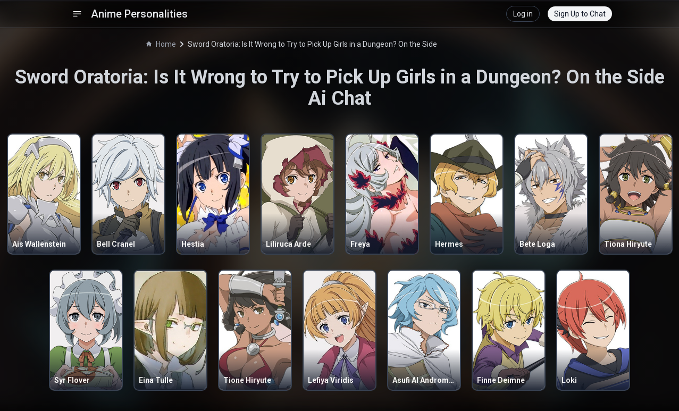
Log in (523, 14)
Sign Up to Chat (580, 14)
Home (161, 44)
